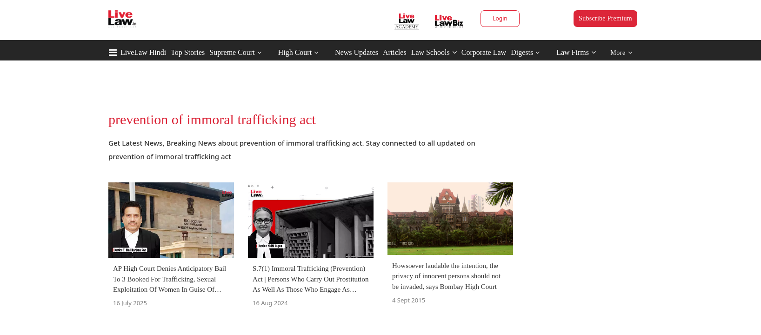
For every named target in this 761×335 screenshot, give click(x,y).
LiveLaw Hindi (143, 52)
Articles (395, 52)
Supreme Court (231, 52)
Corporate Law (483, 52)
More (621, 52)
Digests (522, 52)
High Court (295, 52)
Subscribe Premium (605, 18)
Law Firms (576, 52)
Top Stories (188, 52)
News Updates (356, 52)
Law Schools (434, 52)
